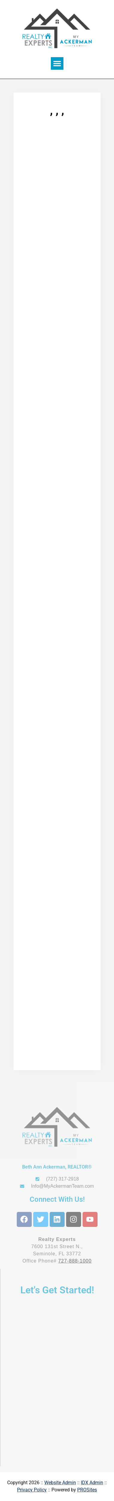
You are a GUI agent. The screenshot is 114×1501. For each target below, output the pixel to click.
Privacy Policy (32, 1490)
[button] (57, 63)
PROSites (87, 1490)
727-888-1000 (75, 1260)
